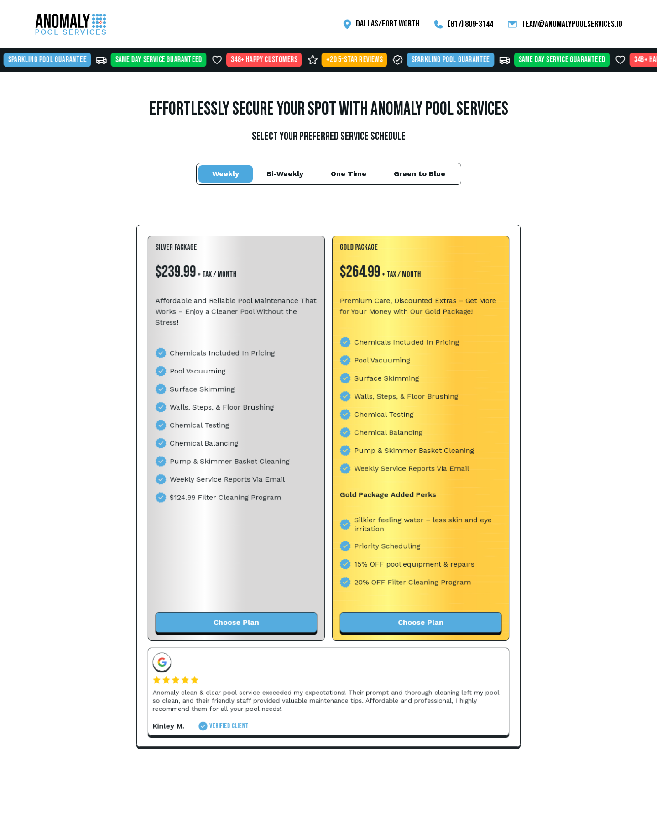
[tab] (225, 174)
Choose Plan (237, 620)
